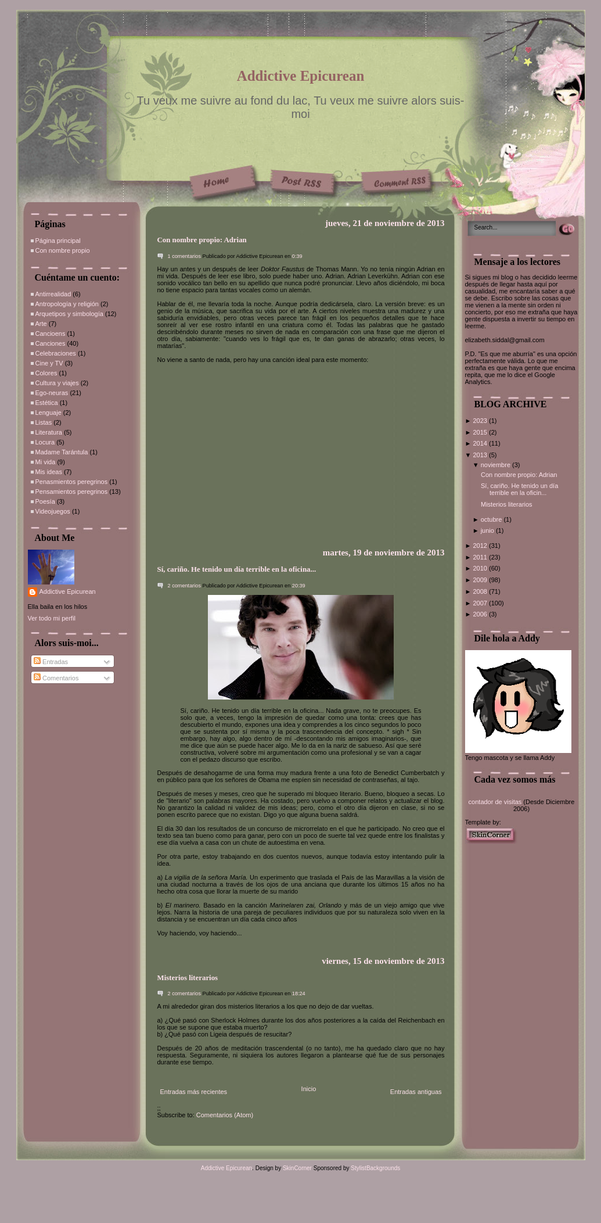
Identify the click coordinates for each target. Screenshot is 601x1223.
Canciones (50, 343)
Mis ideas (48, 471)
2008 (481, 591)
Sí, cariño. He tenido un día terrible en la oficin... (519, 489)
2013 (481, 454)
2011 (481, 557)
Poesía (45, 501)
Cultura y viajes (57, 382)
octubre (492, 519)
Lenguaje (48, 412)
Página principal (58, 240)
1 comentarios (184, 256)
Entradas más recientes (194, 1091)
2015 (481, 432)
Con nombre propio (62, 250)
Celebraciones (55, 353)
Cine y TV (49, 363)
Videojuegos (52, 511)
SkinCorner (297, 1168)
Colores (46, 373)
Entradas (51, 661)
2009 (481, 579)
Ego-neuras (52, 392)
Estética (46, 402)
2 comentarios (184, 586)
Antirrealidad (53, 293)
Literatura (48, 432)
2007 (481, 603)
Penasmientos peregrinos (71, 481)
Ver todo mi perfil (52, 618)
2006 (481, 614)
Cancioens (50, 333)
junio (488, 530)
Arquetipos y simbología (69, 313)
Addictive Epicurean (301, 76)
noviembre (496, 464)
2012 (481, 545)
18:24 (298, 993)
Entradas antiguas (416, 1091)
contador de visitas (495, 801)
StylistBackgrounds (375, 1168)
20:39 (298, 586)
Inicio (308, 1088)
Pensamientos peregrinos (71, 491)
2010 (481, 568)
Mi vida (45, 461)
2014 (481, 443)
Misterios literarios (187, 978)
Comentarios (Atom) (224, 1114)
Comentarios (56, 678)
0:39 (297, 256)
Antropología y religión (67, 303)
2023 (481, 420)
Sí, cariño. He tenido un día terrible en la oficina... (236, 569)
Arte (41, 323)
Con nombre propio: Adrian (202, 240)
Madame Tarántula (61, 452)
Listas (43, 422)
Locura (45, 442)
